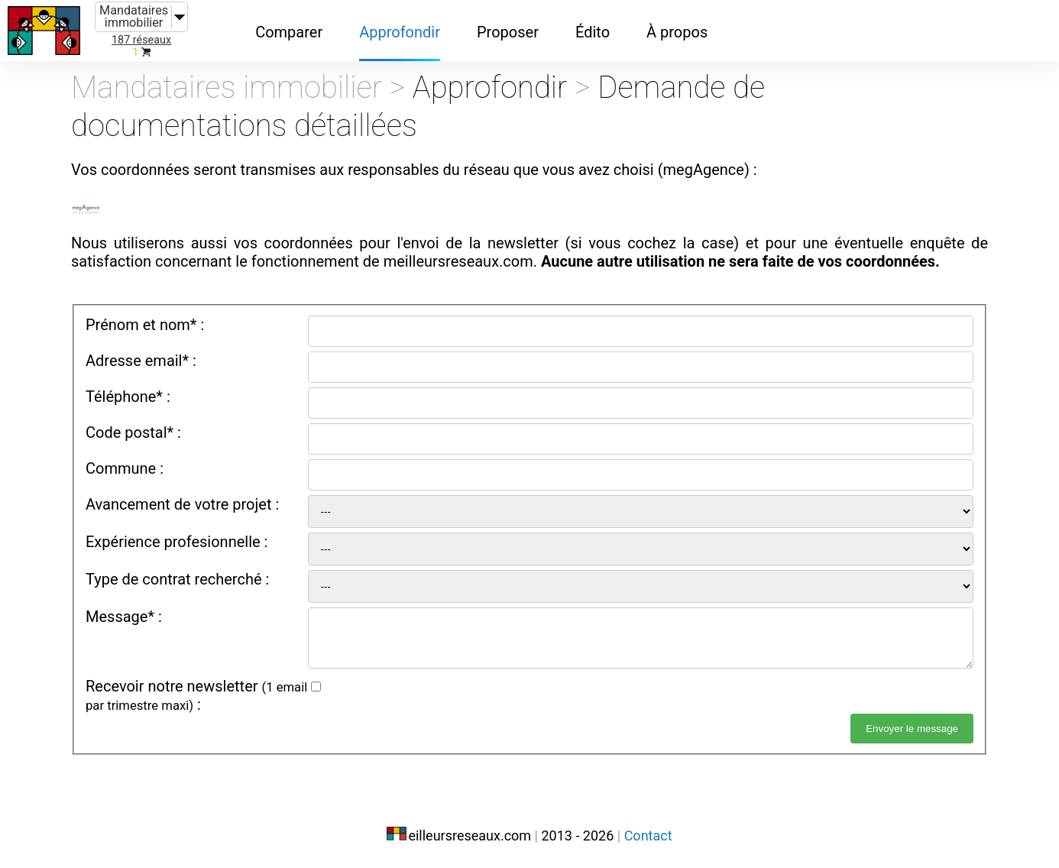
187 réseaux (141, 40)
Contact (648, 836)
